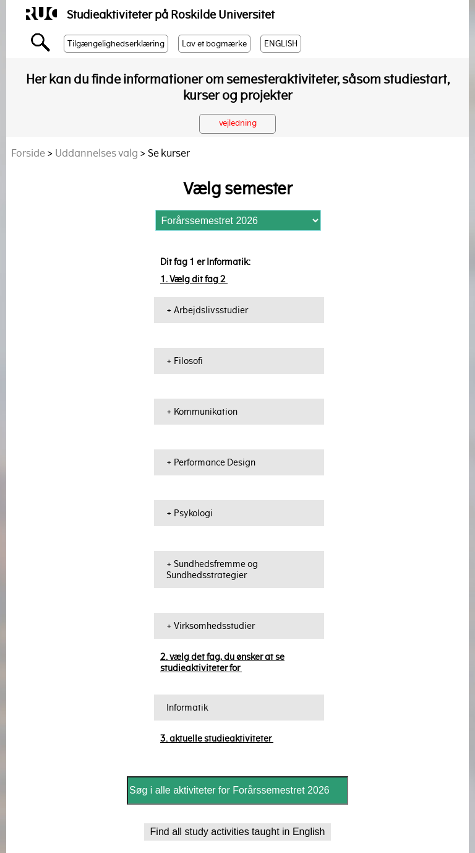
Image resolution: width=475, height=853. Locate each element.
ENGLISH (280, 43)
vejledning (238, 123)
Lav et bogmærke (214, 43)
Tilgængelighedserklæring (116, 43)
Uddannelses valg (96, 153)
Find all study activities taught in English (237, 831)
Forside (28, 153)
